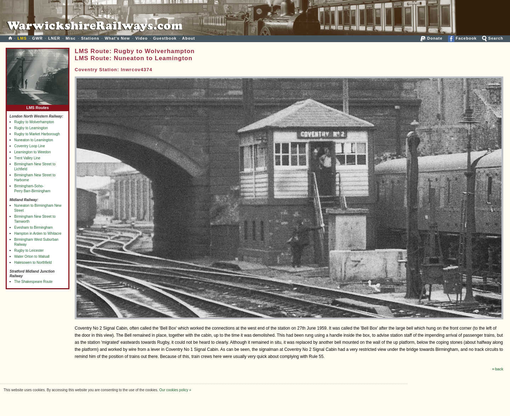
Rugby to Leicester (29, 250)
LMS (22, 38)
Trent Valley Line (27, 158)
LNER (54, 38)
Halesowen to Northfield (33, 262)
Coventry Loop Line (29, 146)
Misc (70, 38)
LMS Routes (37, 106)
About (188, 38)
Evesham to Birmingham (33, 227)
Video (141, 38)
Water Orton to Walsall (32, 256)
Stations (90, 38)
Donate (431, 38)
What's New (117, 38)
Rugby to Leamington (31, 128)
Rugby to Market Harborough (37, 134)
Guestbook (164, 38)
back (497, 369)
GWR (37, 38)
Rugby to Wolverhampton (34, 122)
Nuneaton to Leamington (33, 140)
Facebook (462, 38)
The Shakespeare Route (33, 282)
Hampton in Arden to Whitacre (37, 233)
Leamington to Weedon (32, 152)
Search (492, 38)
